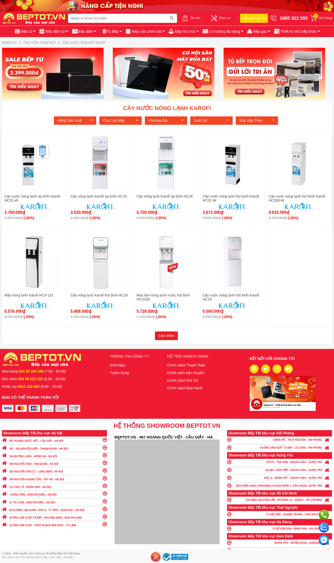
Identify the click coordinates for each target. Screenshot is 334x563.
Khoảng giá (166, 120)
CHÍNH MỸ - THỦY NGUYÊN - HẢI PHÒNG (279, 440)
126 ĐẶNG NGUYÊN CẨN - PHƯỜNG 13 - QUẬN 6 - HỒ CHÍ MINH (279, 500)
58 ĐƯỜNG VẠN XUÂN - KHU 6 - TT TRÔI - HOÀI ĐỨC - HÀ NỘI (54, 509)
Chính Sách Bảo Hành (185, 388)
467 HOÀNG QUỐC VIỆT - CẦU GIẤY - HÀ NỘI (54, 440)
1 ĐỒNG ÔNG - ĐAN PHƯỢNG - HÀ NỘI (54, 493)
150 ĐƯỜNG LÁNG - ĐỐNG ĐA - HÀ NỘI (54, 455)
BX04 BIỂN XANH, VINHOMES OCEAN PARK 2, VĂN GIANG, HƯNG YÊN (279, 485)
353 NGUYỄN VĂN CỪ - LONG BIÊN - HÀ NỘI (54, 470)
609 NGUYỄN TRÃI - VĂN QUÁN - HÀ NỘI (54, 463)
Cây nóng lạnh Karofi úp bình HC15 (99, 196)
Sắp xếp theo (257, 120)
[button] (296, 31)
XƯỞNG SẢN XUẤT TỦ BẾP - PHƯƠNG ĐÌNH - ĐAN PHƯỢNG (54, 516)
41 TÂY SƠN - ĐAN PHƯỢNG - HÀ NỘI (54, 501)
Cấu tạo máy (120, 120)
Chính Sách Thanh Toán (186, 365)
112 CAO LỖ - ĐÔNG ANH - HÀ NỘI (54, 486)
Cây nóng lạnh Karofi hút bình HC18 (99, 295)
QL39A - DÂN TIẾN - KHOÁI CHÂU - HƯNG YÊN (279, 470)
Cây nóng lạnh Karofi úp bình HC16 (165, 196)
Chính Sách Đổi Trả (182, 380)
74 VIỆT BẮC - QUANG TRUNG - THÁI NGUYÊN (279, 514)
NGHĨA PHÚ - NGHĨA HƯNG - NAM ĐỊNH (279, 543)
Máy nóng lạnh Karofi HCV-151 (29, 295)
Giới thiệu (117, 365)
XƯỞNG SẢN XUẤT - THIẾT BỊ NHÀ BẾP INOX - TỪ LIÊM (54, 524)
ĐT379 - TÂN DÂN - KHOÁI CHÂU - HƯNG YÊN (279, 462)
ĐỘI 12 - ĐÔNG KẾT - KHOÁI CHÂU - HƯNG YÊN (279, 478)
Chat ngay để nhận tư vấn (324, 540)
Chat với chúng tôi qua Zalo (324, 527)
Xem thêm (166, 336)
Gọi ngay (324, 515)
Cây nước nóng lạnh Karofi (167, 108)
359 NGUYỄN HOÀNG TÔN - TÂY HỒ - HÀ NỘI (54, 478)
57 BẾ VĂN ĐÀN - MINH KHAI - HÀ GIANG (279, 528)
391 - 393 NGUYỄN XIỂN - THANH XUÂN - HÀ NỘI (54, 447)
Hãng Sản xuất (75, 120)
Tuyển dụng (119, 373)
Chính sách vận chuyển (185, 373)
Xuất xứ (211, 120)
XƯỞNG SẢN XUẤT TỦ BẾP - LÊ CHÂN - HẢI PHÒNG (279, 447)
